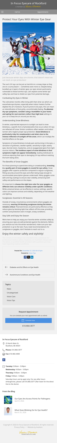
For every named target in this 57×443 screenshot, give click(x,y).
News (9, 289)
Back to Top (28, 438)
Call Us (17, 12)
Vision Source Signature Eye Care (28, 432)
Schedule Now (28, 320)
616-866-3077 (14, 350)
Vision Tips (32, 253)
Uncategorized (12, 293)
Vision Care (11, 296)
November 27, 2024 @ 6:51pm (32, 251)
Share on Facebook (25, 257)
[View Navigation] (3, 12)
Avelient (39, 427)
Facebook (3, 359)
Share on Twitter (28, 257)
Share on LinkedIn (31, 257)
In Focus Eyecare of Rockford (28, 425)
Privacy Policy (19, 427)
